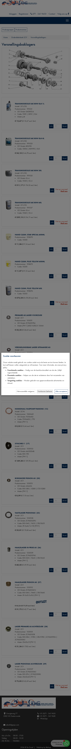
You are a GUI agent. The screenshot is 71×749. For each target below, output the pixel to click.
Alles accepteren (61, 391)
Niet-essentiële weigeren (25, 391)
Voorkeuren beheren (45, 391)
